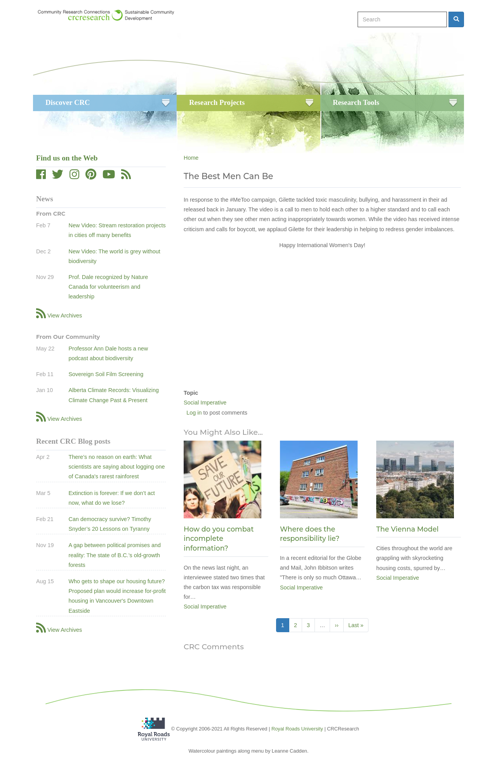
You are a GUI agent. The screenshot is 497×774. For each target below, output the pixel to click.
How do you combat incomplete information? (219, 538)
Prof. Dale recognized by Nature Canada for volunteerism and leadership (108, 287)
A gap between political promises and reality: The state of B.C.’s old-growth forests (114, 555)
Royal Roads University (297, 728)
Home (191, 158)
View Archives (64, 315)
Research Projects (217, 102)
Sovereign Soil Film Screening (105, 374)
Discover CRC (67, 102)
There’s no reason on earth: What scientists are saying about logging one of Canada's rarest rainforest (116, 466)
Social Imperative (205, 402)
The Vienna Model (407, 529)
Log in (194, 413)
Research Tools (356, 102)
